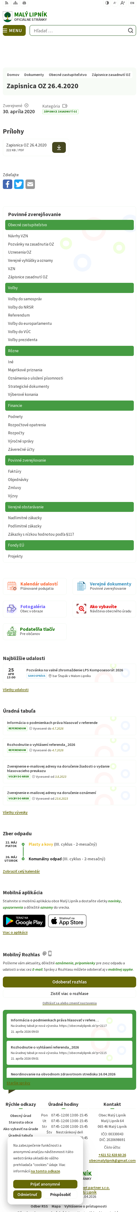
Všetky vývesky (15, 784)
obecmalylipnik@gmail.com (112, 1132)
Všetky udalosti (16, 661)
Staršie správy (18, 1054)
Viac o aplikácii (15, 904)
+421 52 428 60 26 (112, 1126)
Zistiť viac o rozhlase (69, 965)
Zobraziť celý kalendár (21, 843)
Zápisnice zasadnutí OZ (60, 83)
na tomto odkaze (45, 1171)
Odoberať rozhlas (69, 954)
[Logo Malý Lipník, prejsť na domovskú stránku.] (69, 16)
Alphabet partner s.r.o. (91, 1159)
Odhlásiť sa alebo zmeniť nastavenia (69, 975)
